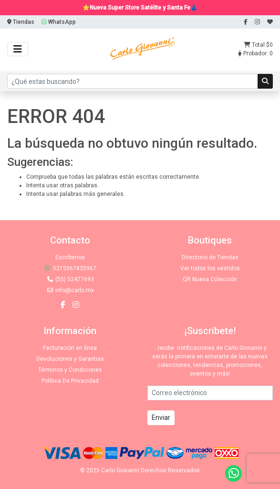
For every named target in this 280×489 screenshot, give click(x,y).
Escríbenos (70, 257)
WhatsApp (58, 22)
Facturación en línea (70, 348)
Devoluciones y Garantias (70, 359)
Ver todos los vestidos (210, 268)
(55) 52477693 (70, 279)
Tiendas (20, 22)
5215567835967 (70, 268)
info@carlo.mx (70, 290)
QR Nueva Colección (210, 279)
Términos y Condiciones (70, 370)
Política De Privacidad (70, 380)
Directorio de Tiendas (210, 257)
